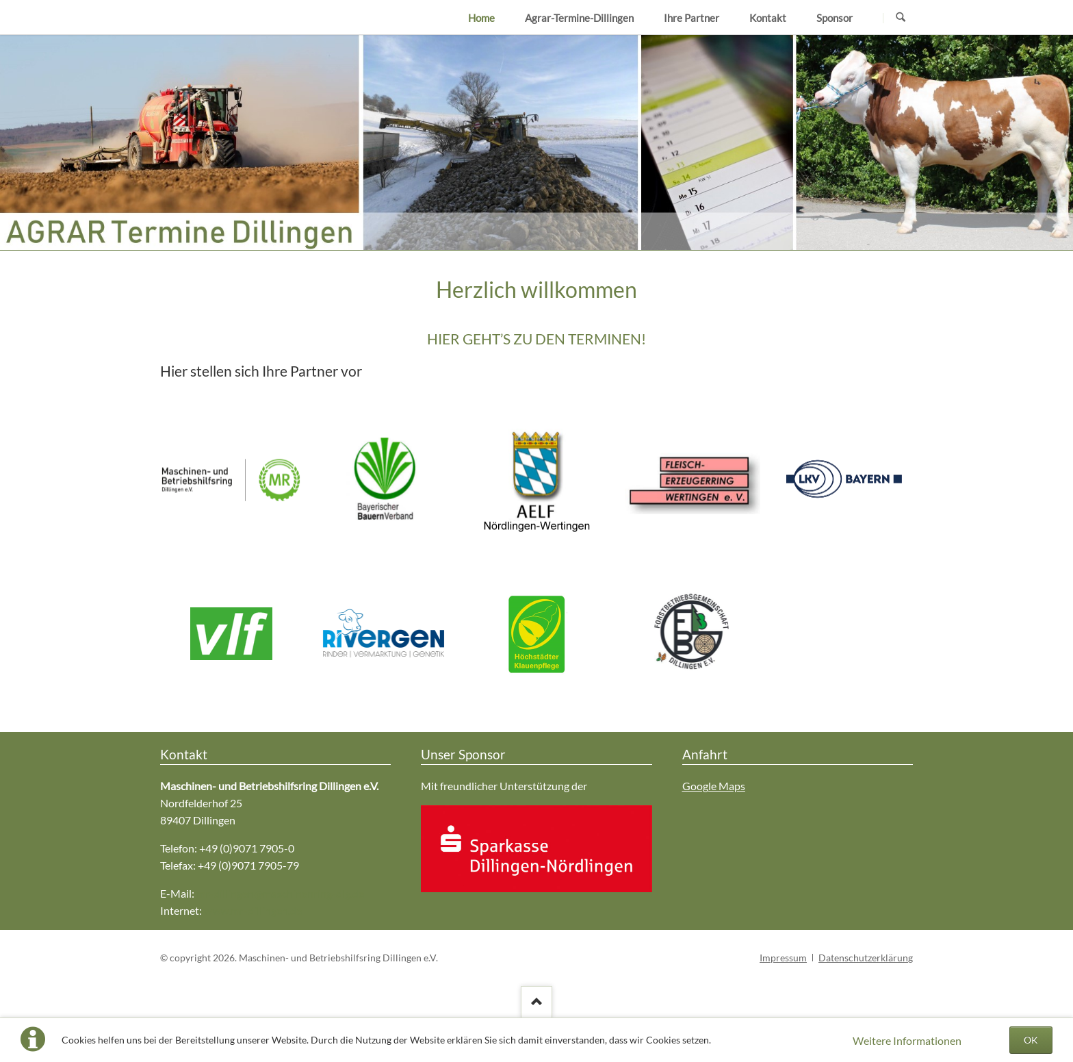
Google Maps (713, 785)
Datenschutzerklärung (865, 957)
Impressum (783, 957)
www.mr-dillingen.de (253, 910)
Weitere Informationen (907, 1040)
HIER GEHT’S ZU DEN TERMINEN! (536, 338)
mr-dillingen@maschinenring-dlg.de (280, 893)
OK (1031, 1040)
